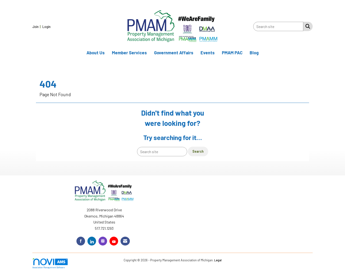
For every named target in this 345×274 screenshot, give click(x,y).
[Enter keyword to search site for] (278, 26)
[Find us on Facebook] (80, 241)
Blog (254, 52)
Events (208, 52)
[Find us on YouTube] (113, 241)
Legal (218, 260)
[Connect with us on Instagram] (102, 241)
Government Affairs (173, 52)
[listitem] (37, 26)
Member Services (129, 52)
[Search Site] (306, 26)
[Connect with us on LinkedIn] (91, 241)
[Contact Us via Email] (125, 241)
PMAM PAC (232, 52)
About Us (95, 52)
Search (198, 151)
